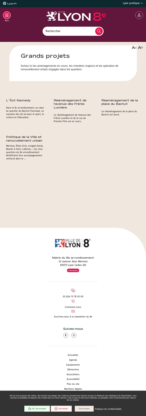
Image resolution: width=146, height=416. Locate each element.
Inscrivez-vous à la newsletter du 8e (73, 317)
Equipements (73, 365)
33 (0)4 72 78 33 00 (73, 297)
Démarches (73, 370)
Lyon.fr (12, 3)
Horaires (73, 270)
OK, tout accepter (37, 409)
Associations (73, 374)
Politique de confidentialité (108, 409)
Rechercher (53, 31)
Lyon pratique (133, 3)
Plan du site (73, 384)
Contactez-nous (73, 307)
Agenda (73, 360)
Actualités (73, 355)
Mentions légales (73, 389)
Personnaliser (84, 409)
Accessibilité (73, 379)
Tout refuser (60, 409)
